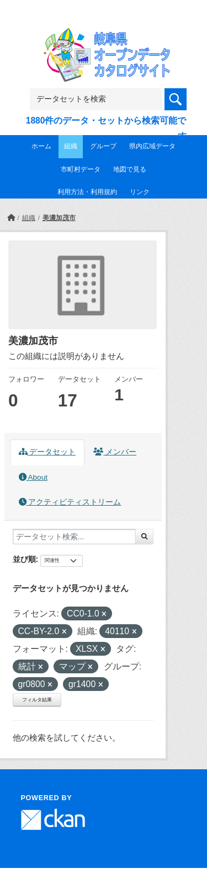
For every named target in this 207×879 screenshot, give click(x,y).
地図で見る (129, 169)
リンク (140, 192)
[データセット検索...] (74, 536)
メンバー (114, 452)
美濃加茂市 (59, 218)
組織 (70, 146)
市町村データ (80, 169)
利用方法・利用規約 (87, 192)
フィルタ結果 (37, 700)
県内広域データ (152, 146)
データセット (47, 452)
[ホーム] (11, 218)
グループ (103, 146)
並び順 (24, 559)
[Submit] (144, 536)
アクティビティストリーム (70, 502)
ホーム (41, 146)
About (33, 477)
